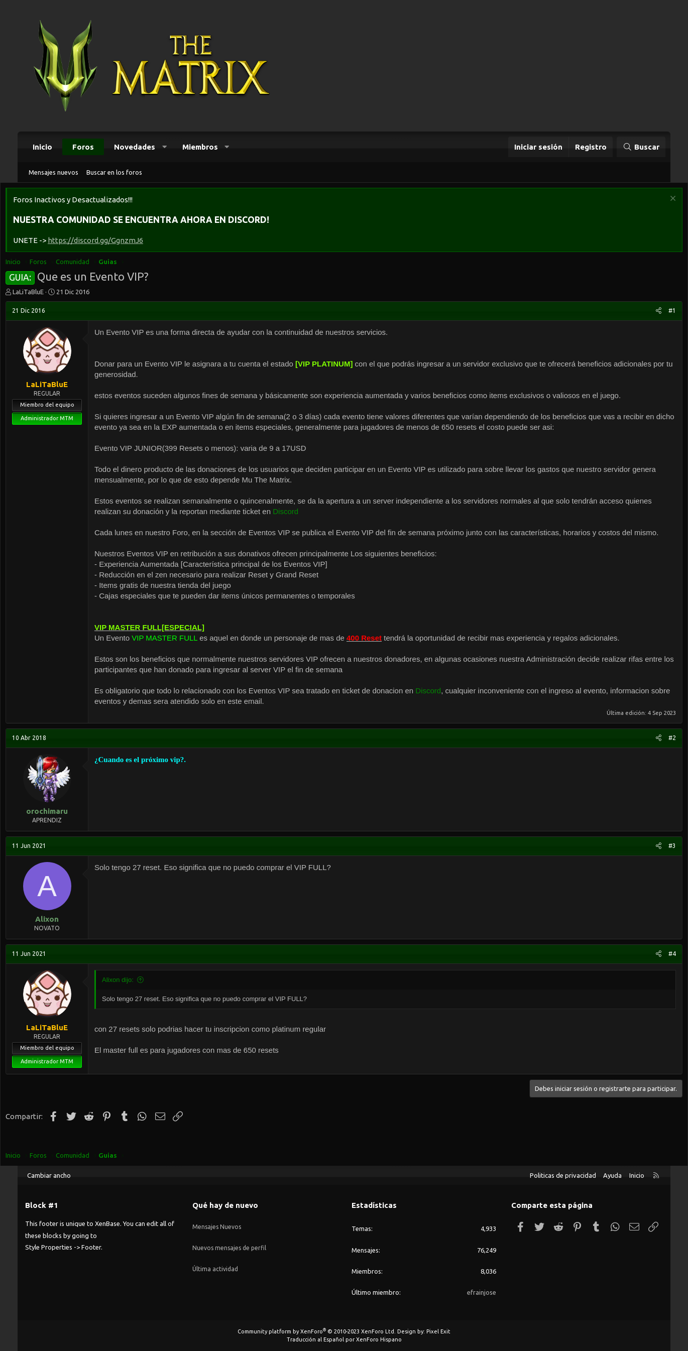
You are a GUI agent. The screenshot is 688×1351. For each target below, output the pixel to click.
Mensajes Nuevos (217, 1222)
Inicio (42, 147)
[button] (164, 147)
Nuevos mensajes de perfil (230, 1241)
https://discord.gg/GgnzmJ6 (115, 242)
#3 (652, 858)
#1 (652, 313)
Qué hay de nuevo (225, 1205)
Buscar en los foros (114, 172)
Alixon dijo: (138, 993)
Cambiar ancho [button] (49, 1175)
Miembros (200, 147)
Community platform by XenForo (317, 1331)
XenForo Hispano (379, 1339)
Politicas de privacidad (563, 1175)
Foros (83, 147)
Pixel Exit (438, 1331)
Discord (334, 514)
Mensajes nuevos (53, 172)
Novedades (134, 147)
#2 (652, 751)
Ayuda (612, 1175)
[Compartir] (638, 313)
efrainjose (481, 1292)
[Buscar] (641, 147)
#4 (652, 966)
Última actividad (216, 1259)
